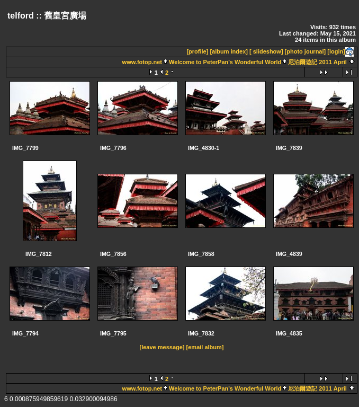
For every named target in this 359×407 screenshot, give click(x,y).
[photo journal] (305, 51)
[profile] (197, 51)
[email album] (205, 347)
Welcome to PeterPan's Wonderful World (225, 62)
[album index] (229, 51)
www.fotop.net (142, 62)
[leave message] (162, 347)
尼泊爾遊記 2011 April (317, 62)
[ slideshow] (266, 51)
